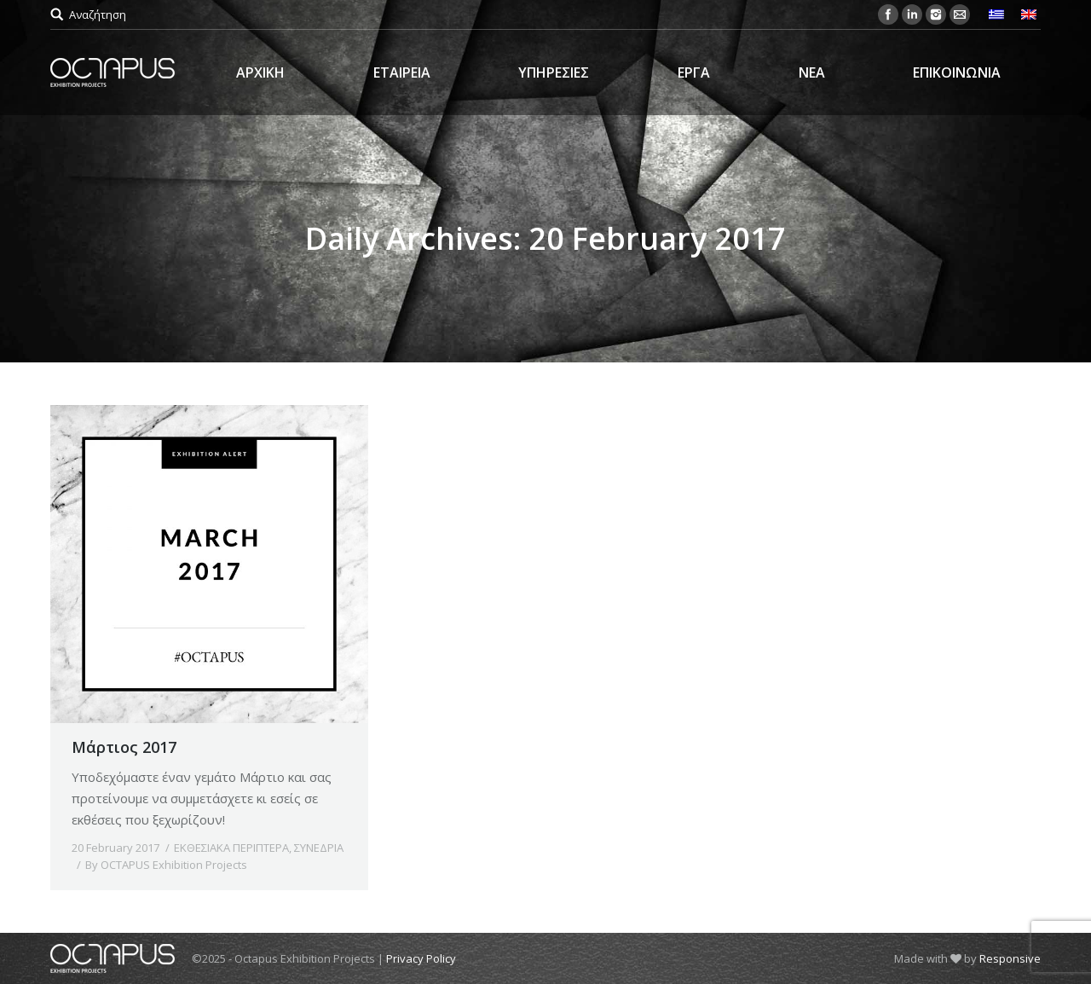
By (166, 864)
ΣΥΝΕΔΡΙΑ (318, 847)
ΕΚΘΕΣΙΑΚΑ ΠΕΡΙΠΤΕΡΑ (231, 847)
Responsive (1010, 958)
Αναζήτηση (97, 14)
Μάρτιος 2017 (124, 747)
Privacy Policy (421, 958)
